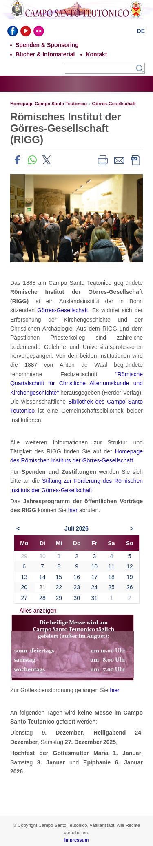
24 (94, 587)
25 (111, 587)
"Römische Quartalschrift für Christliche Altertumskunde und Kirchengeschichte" (76, 383)
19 (129, 577)
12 (129, 566)
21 (42, 587)
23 (76, 587)
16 (76, 577)
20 (24, 587)
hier (73, 510)
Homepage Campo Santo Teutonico (48, 103)
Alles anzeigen (38, 610)
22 (59, 587)
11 (111, 566)
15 (59, 577)
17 (94, 577)
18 (111, 577)
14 (42, 577)
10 (94, 566)
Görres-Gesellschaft (114, 103)
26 (129, 587)
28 (42, 598)
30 (76, 598)
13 (24, 577)
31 (94, 598)
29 (59, 598)
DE (141, 31)
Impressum (76, 839)
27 (24, 598)
